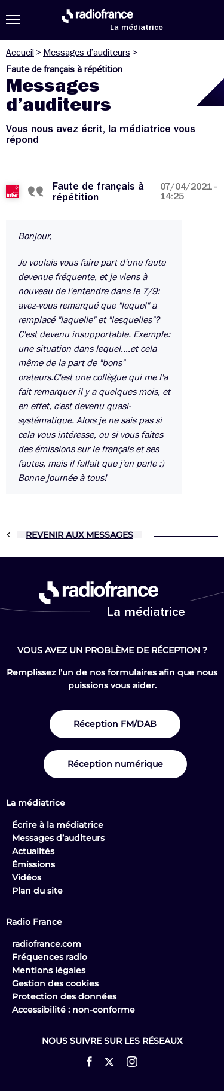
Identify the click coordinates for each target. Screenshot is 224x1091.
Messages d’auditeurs (86, 52)
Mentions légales (48, 970)
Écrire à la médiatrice (57, 824)
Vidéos (26, 877)
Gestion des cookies (55, 983)
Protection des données (64, 996)
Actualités (33, 851)
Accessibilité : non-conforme (73, 1009)
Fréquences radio (49, 957)
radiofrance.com (46, 943)
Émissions (33, 864)
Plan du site (37, 890)
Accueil (20, 52)
